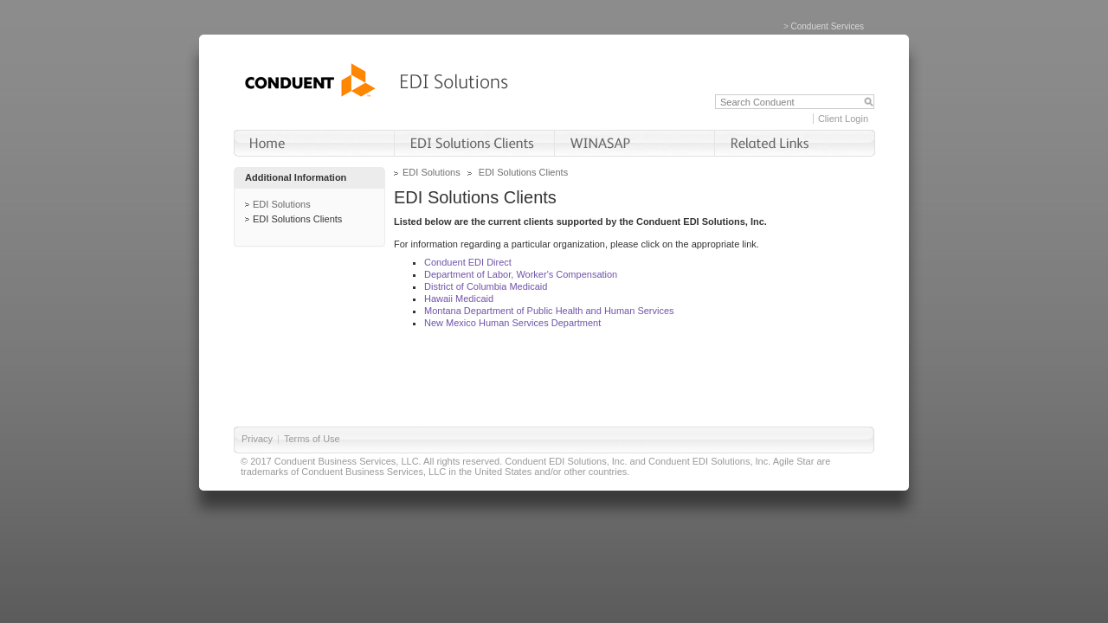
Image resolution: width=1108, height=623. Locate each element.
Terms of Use (312, 439)
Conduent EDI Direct (468, 262)
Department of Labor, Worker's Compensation (520, 274)
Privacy (257, 439)
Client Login (843, 118)
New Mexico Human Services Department (512, 323)
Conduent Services (828, 26)
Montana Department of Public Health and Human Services (549, 310)
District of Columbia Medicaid (485, 286)
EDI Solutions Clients (297, 219)
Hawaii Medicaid (458, 298)
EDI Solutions (282, 204)
